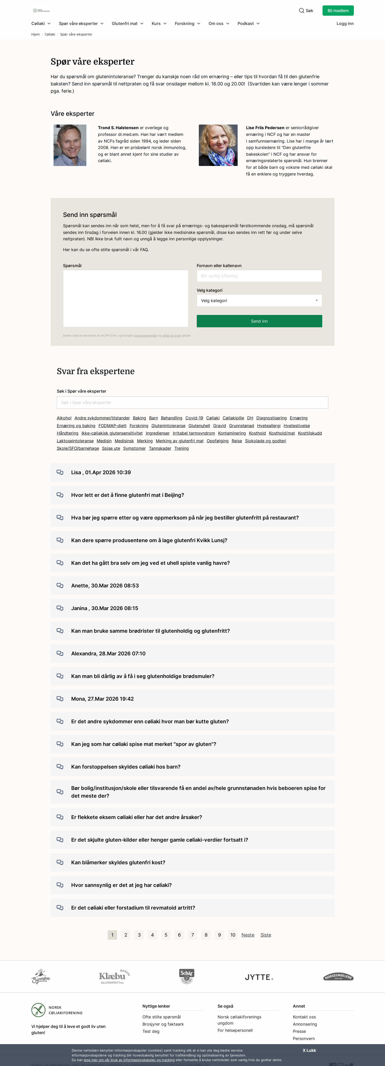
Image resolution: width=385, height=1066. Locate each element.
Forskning (139, 425)
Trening (181, 448)
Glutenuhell (199, 425)
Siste (266, 935)
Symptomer (134, 448)
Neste (247, 935)
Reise (237, 440)
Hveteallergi (269, 425)
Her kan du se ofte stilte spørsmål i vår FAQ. (106, 249)
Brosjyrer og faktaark (163, 1024)
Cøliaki (50, 34)
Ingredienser (158, 433)
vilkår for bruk (171, 335)
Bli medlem (338, 10)
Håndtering (67, 433)
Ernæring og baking (76, 425)
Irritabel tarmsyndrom (194, 433)
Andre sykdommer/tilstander (102, 417)
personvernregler (146, 335)
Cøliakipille (233, 417)
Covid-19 (194, 417)
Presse (299, 1031)
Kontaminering (232, 433)
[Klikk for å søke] (302, 10)
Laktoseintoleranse (75, 440)
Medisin (104, 440)
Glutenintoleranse (168, 425)
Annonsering (305, 1024)
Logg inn (345, 23)
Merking (145, 440)
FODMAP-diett (113, 425)
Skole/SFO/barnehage (78, 448)
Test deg (150, 1031)
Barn (153, 417)
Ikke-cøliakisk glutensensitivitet (112, 433)
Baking (139, 417)
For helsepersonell (235, 1030)
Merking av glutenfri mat (180, 440)
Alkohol (64, 417)
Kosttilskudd (310, 433)
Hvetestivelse (297, 425)
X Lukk (309, 1050)
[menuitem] (43, 23)
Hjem (35, 34)
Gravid (219, 425)
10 (232, 935)
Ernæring (299, 417)
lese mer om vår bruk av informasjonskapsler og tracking (129, 1060)
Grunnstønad (241, 425)
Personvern (304, 1038)
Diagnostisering (271, 417)
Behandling (171, 417)
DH (250, 417)
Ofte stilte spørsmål (161, 1016)
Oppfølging (218, 440)
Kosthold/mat (282, 433)
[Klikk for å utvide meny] (41, 23)
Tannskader (160, 448)
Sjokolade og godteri (265, 440)
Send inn (259, 321)
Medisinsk (124, 440)
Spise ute (111, 448)
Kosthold (257, 433)
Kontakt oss (304, 1016)
